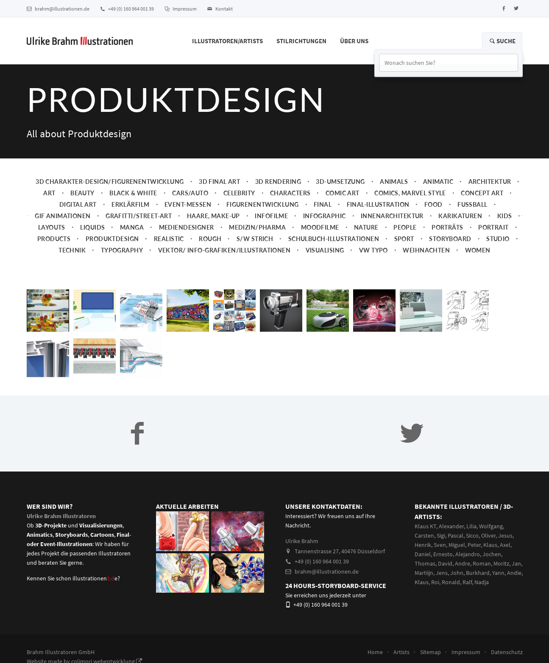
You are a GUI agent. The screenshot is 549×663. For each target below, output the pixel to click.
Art (49, 193)
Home (375, 652)
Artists (401, 652)
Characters (290, 193)
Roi (435, 582)
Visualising (325, 250)
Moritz (501, 563)
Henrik (423, 545)
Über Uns (354, 41)
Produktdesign (112, 238)
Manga (132, 227)
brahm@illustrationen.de (58, 9)
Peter (474, 545)
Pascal (455, 535)
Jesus (505, 535)
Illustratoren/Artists (227, 41)
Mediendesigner (186, 227)
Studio (498, 238)
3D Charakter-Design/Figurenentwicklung (110, 181)
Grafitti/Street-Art (139, 215)
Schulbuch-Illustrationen (333, 238)
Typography (122, 250)
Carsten (424, 535)
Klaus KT (425, 526)
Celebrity (239, 193)
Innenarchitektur (392, 215)
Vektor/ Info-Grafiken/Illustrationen (224, 250)
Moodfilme (320, 227)
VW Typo (373, 250)
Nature (366, 227)
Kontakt (220, 9)
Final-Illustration (378, 204)
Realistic (169, 238)
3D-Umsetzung (340, 181)
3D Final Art (219, 181)
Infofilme (271, 215)
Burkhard (478, 573)
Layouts (51, 227)
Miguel (457, 545)
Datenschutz (507, 652)
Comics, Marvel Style (410, 193)
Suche (502, 41)
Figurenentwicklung (262, 204)
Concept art (482, 193)
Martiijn (424, 573)
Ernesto (443, 554)
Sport (404, 238)
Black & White (133, 193)
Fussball (472, 204)
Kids (504, 215)
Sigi (441, 535)
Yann (498, 573)
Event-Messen (187, 204)
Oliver (488, 535)
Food (433, 204)
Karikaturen (460, 215)
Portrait (493, 227)
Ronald (451, 582)
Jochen (491, 554)
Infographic (324, 215)
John (456, 573)
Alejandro (467, 554)
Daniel (423, 554)
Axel (505, 545)
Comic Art (342, 193)
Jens (442, 573)
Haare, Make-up (213, 215)
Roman (482, 563)
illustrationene (94, 578)
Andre (462, 563)
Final (323, 204)
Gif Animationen (63, 215)
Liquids (92, 227)
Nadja (481, 582)
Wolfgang (491, 526)
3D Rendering (278, 181)
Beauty (82, 193)
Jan (516, 563)
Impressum (180, 9)
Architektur (489, 181)
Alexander (451, 526)
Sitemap (430, 652)
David (445, 563)
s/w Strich (255, 238)
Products (53, 238)
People (405, 227)
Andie (514, 573)
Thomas (425, 563)
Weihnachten (426, 250)
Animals (394, 181)
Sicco (472, 535)
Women (477, 250)
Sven (440, 545)
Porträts (447, 227)
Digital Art (78, 204)
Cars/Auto (190, 193)
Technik (72, 250)
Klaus (490, 545)
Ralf (467, 582)
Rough (210, 238)
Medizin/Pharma (257, 227)
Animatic (438, 181)
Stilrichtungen (301, 41)
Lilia (471, 526)
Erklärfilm (130, 204)
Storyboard (450, 238)
